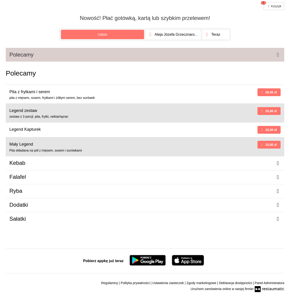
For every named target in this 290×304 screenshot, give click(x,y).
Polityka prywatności (136, 283)
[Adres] (173, 34)
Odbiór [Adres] (102, 34)
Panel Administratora (269, 283)
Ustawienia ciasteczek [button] (168, 283)
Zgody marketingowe (201, 283)
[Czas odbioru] (215, 34)
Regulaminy (110, 283)
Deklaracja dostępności (236, 283)
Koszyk (272, 5)
